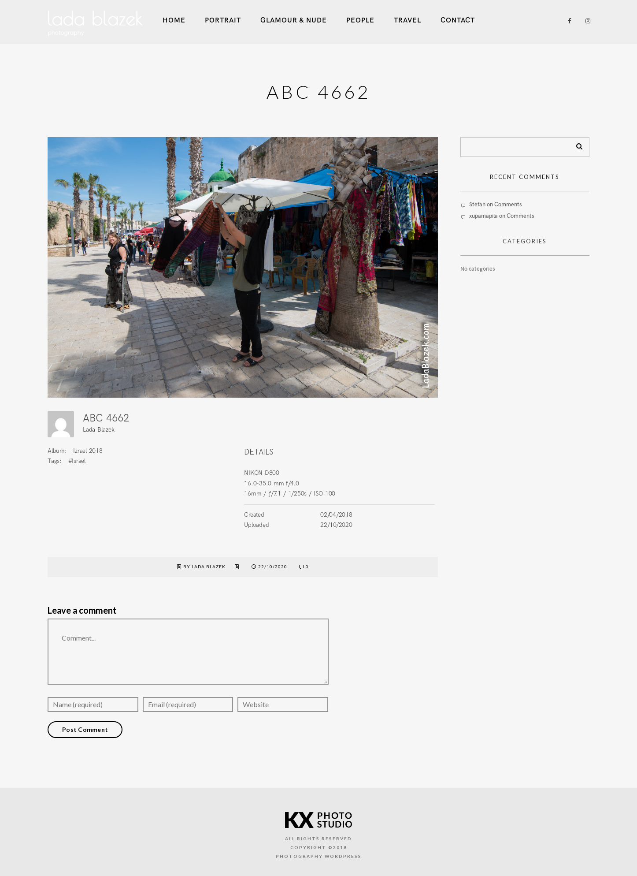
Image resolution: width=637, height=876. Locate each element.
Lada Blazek (98, 429)
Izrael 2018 (87, 451)
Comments (508, 204)
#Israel (76, 461)
